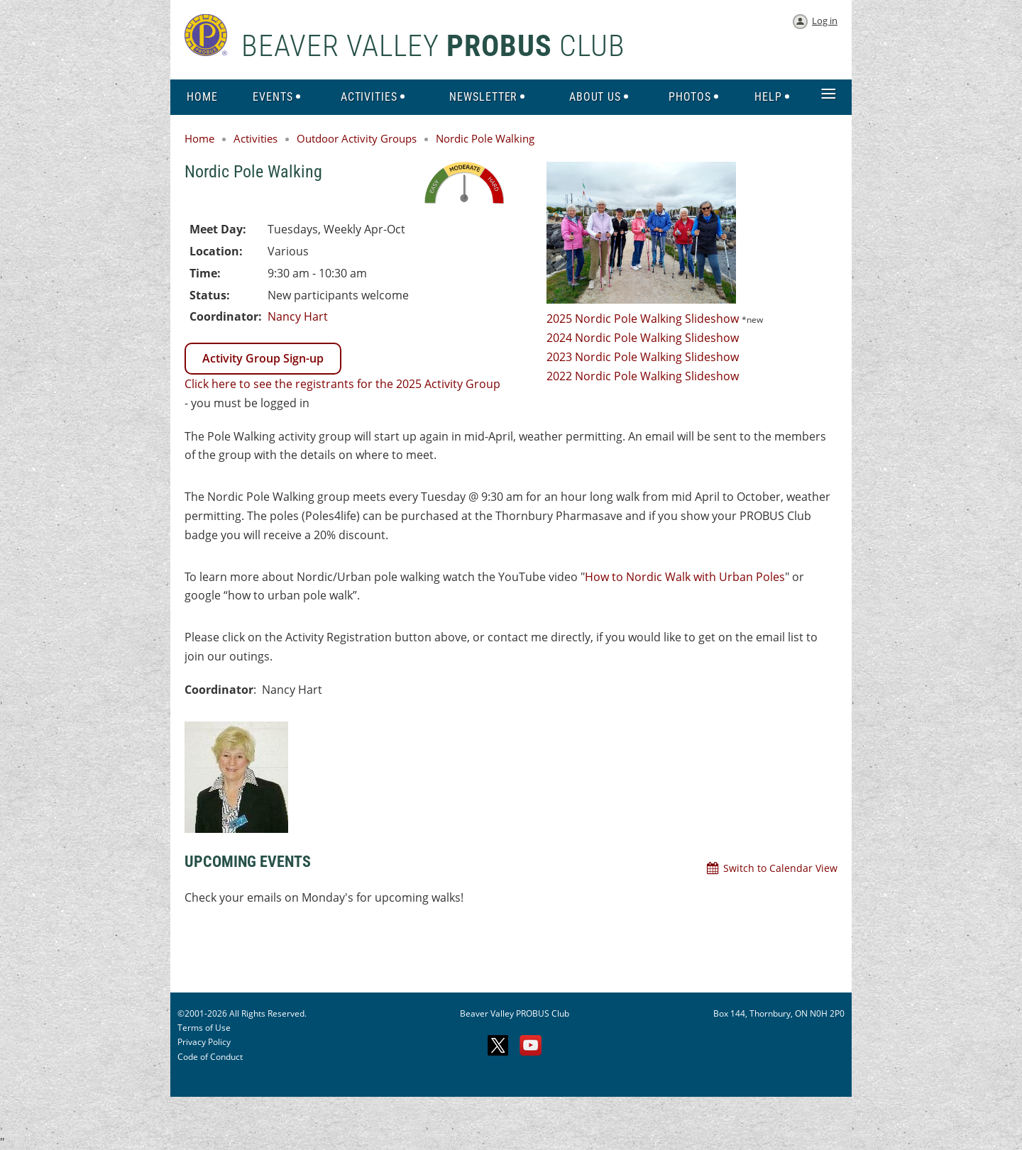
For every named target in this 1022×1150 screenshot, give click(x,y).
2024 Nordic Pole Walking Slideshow (642, 337)
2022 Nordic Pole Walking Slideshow (642, 376)
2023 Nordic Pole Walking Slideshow (644, 357)
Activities (255, 138)
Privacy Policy (204, 1042)
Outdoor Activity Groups (357, 138)
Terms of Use (204, 1028)
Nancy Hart (298, 316)
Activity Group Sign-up (263, 358)
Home (199, 138)
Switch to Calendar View (780, 868)
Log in (824, 20)
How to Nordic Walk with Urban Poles (685, 577)
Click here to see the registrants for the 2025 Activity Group (342, 384)
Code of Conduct (210, 1057)
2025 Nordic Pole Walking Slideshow (642, 318)
